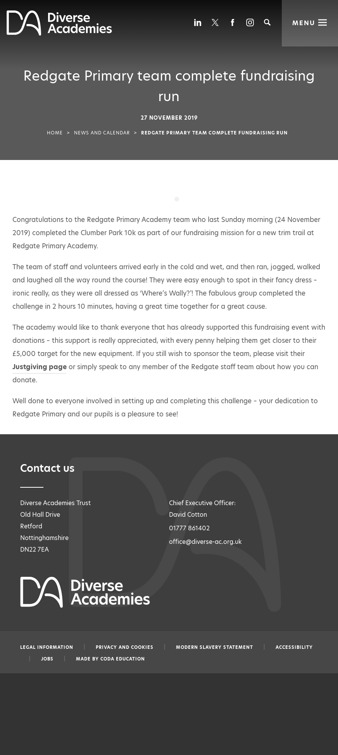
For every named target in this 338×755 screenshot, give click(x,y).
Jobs (47, 659)
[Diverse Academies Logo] (59, 33)
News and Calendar (102, 133)
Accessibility (294, 647)
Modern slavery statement (214, 647)
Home (55, 133)
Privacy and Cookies (124, 647)
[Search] (267, 22)
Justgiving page (39, 366)
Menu (303, 22)
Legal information (46, 647)
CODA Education (122, 659)
